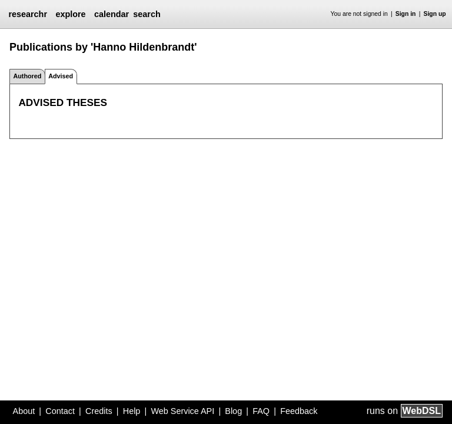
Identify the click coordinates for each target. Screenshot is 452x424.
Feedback (298, 411)
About (24, 411)
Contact (60, 411)
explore (70, 14)
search (146, 14)
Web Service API (182, 411)
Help (132, 411)
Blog (233, 411)
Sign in (406, 14)
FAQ (261, 411)
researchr (27, 14)
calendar (111, 14)
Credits (98, 411)
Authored (27, 76)
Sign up (435, 14)
